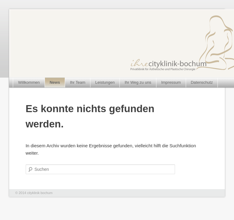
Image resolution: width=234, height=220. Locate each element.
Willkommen (29, 82)
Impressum (171, 82)
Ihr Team (77, 82)
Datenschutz (202, 82)
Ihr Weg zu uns (138, 82)
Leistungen (105, 82)
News (54, 82)
